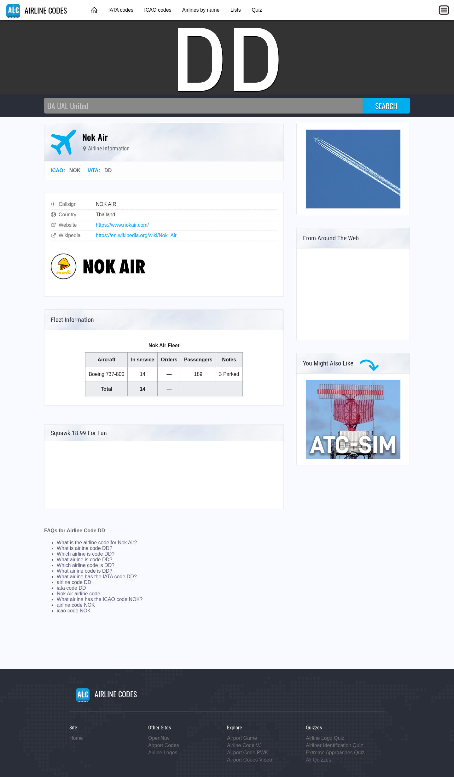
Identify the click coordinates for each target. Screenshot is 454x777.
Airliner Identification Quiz (334, 745)
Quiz (257, 10)
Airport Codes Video (249, 759)
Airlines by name (200, 10)
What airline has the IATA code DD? (97, 576)
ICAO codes (157, 10)
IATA (92, 170)
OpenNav (159, 738)
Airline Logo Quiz (325, 738)
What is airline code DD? (84, 548)
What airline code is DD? (84, 571)
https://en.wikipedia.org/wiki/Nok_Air (136, 235)
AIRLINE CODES (36, 10)
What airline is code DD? (84, 559)
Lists (235, 10)
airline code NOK (76, 605)
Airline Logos (163, 752)
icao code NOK (74, 610)
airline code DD (74, 582)
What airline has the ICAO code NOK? (100, 599)
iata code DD (71, 588)
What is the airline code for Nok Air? (97, 542)
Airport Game (242, 738)
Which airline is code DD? (85, 554)
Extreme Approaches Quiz (335, 752)
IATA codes (120, 10)
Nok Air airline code (78, 593)
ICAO (57, 170)
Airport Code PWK (247, 752)
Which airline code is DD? (85, 565)
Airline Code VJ (244, 745)
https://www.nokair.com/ (122, 225)
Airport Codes (163, 745)
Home (76, 738)
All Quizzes (318, 759)
